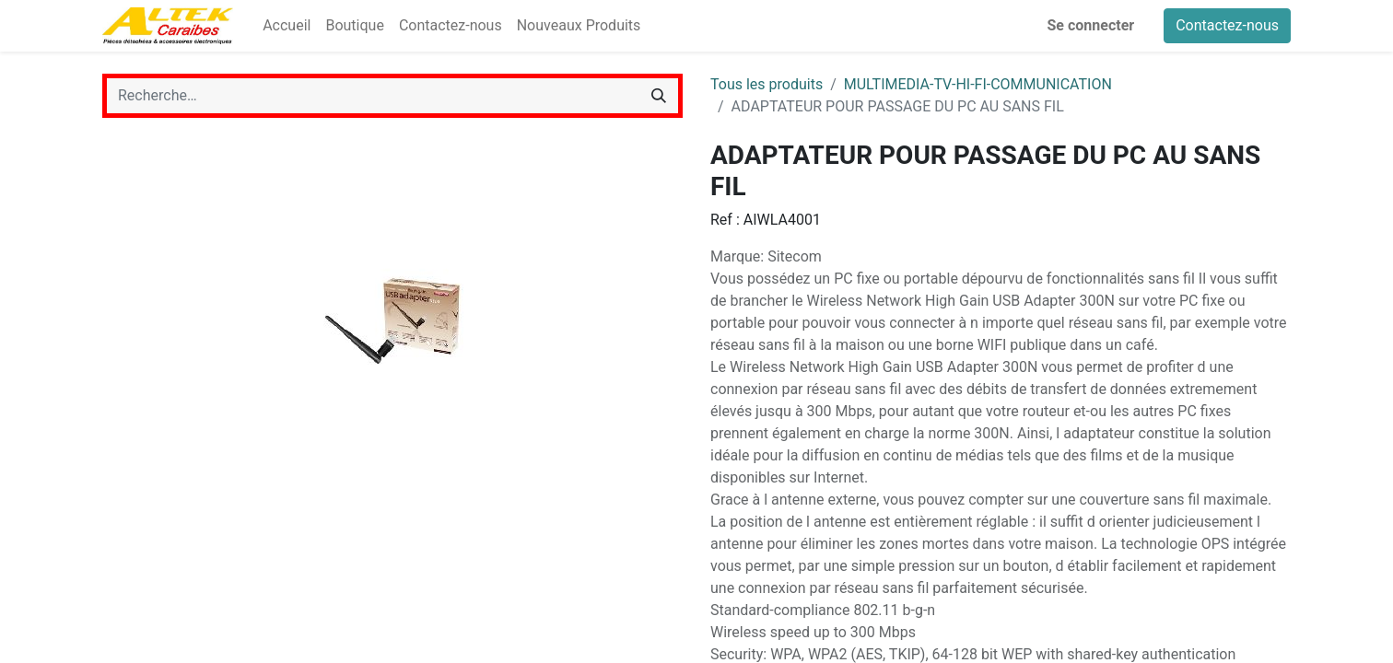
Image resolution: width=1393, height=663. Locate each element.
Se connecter (1091, 25)
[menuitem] (286, 25)
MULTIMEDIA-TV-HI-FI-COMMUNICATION (978, 84)
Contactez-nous (1227, 25)
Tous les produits (766, 84)
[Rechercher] (658, 95)
